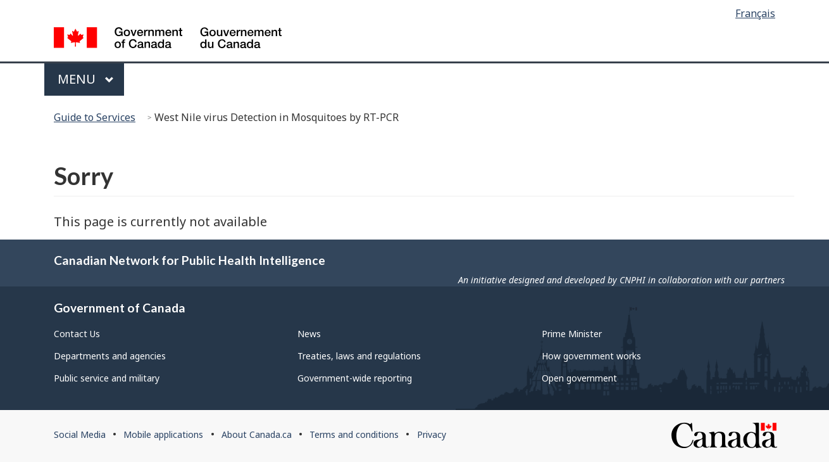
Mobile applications (163, 434)
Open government (579, 378)
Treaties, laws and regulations (359, 356)
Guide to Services (94, 117)
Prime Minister (572, 334)
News (309, 334)
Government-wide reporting (354, 378)
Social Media (80, 434)
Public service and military (106, 378)
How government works (591, 356)
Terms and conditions (354, 434)
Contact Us (77, 334)
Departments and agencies (110, 356)
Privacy (431, 434)
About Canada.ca (256, 434)
